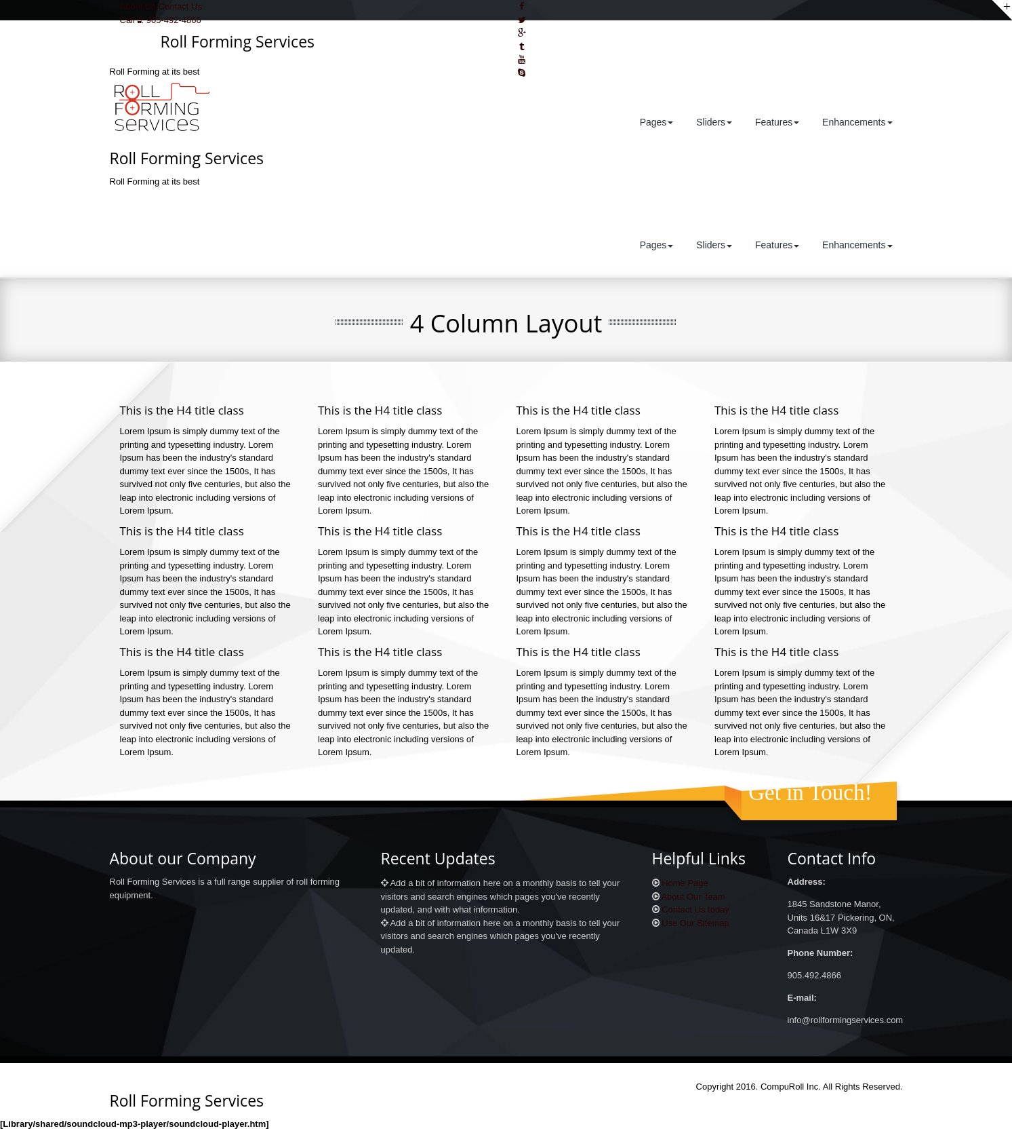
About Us (138, 6)
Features (775, 122)
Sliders (712, 122)
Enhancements (855, 122)
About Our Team (693, 897)
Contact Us (180, 6)
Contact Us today (695, 909)
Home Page (685, 883)
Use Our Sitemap (695, 923)
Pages (655, 122)
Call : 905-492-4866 (160, 20)
